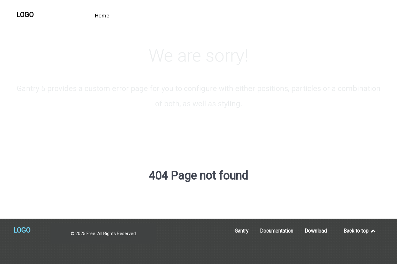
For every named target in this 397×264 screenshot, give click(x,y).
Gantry (242, 231)
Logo (25, 15)
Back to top (359, 231)
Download (316, 231)
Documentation (276, 231)
